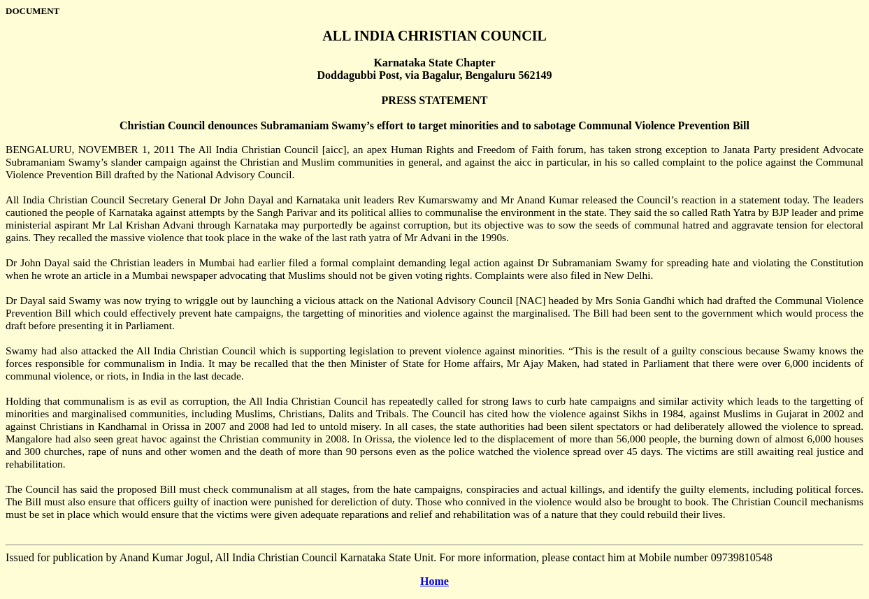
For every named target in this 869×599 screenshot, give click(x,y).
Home (434, 581)
